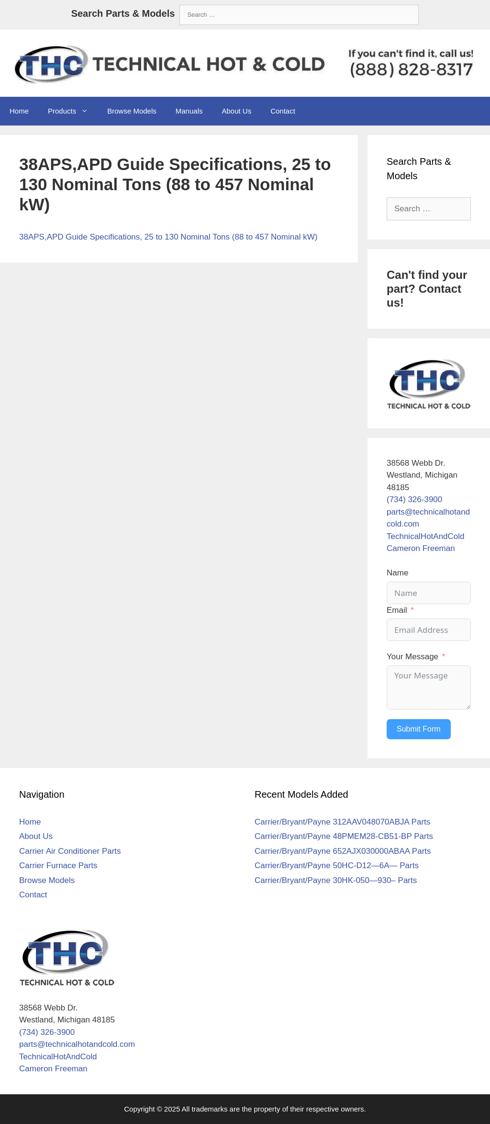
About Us (236, 111)
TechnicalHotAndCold (426, 536)
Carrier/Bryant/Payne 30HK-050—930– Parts (336, 880)
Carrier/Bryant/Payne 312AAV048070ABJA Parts (342, 821)
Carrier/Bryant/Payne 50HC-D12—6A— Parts (337, 865)
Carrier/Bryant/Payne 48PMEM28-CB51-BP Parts (344, 836)
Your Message (412, 656)
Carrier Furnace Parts (58, 865)
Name (397, 572)
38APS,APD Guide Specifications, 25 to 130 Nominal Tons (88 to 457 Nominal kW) (168, 236)
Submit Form (419, 729)
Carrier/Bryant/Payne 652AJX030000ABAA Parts (343, 851)
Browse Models (131, 111)
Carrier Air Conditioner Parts (70, 851)
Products (73, 111)
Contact (282, 111)
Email (397, 610)
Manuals (189, 111)
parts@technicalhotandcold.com (77, 1044)
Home (19, 111)
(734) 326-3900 (414, 499)
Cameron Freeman (421, 548)
